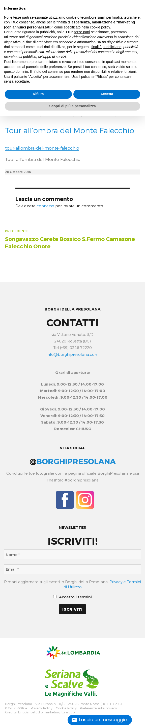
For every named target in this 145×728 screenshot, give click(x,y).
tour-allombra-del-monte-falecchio (42, 147)
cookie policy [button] (100, 27)
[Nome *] (72, 554)
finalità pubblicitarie (106, 47)
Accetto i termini (72, 597)
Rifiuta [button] (38, 94)
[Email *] (72, 569)
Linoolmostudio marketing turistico (46, 712)
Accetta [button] (106, 94)
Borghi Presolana (18, 704)
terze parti (82, 32)
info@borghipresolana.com (73, 354)
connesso (45, 205)
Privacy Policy (41, 708)
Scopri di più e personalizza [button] (72, 106)
